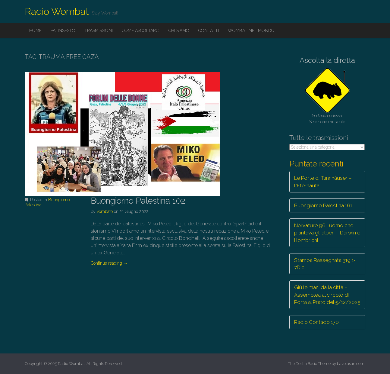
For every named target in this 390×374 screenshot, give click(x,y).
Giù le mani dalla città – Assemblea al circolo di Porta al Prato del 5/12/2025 (327, 294)
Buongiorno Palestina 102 (138, 201)
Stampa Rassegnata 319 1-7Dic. (325, 263)
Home (35, 30)
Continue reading (109, 263)
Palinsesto (63, 30)
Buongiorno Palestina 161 (323, 205)
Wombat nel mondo (251, 30)
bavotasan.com (350, 363)
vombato (105, 211)
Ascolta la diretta (327, 60)
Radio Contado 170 (316, 322)
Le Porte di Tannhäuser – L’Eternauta (323, 181)
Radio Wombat (57, 11)
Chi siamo (178, 30)
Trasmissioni (98, 30)
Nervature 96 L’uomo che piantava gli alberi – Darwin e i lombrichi (327, 232)
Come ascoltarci (140, 30)
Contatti (208, 30)
